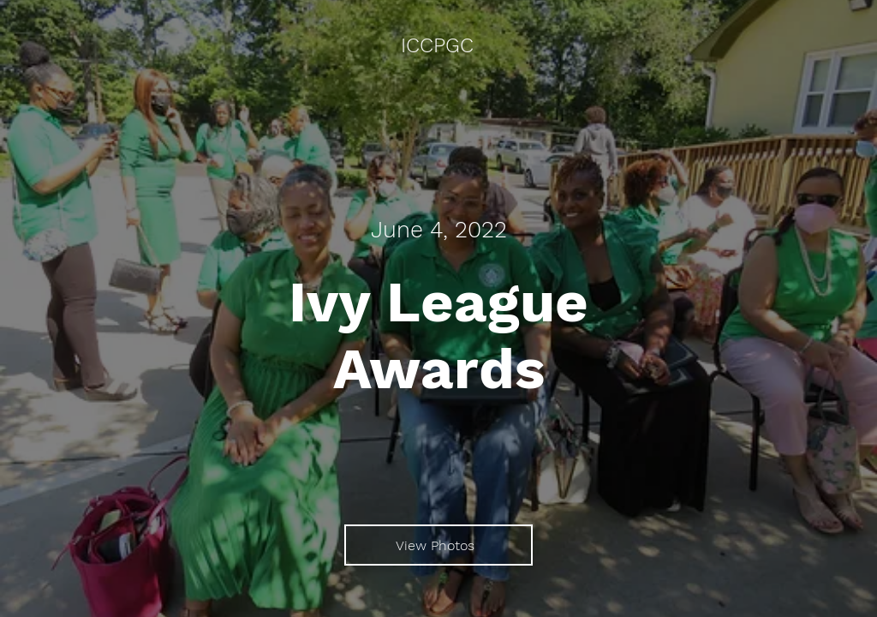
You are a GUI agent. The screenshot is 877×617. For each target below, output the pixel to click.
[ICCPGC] (438, 46)
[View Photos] (438, 545)
